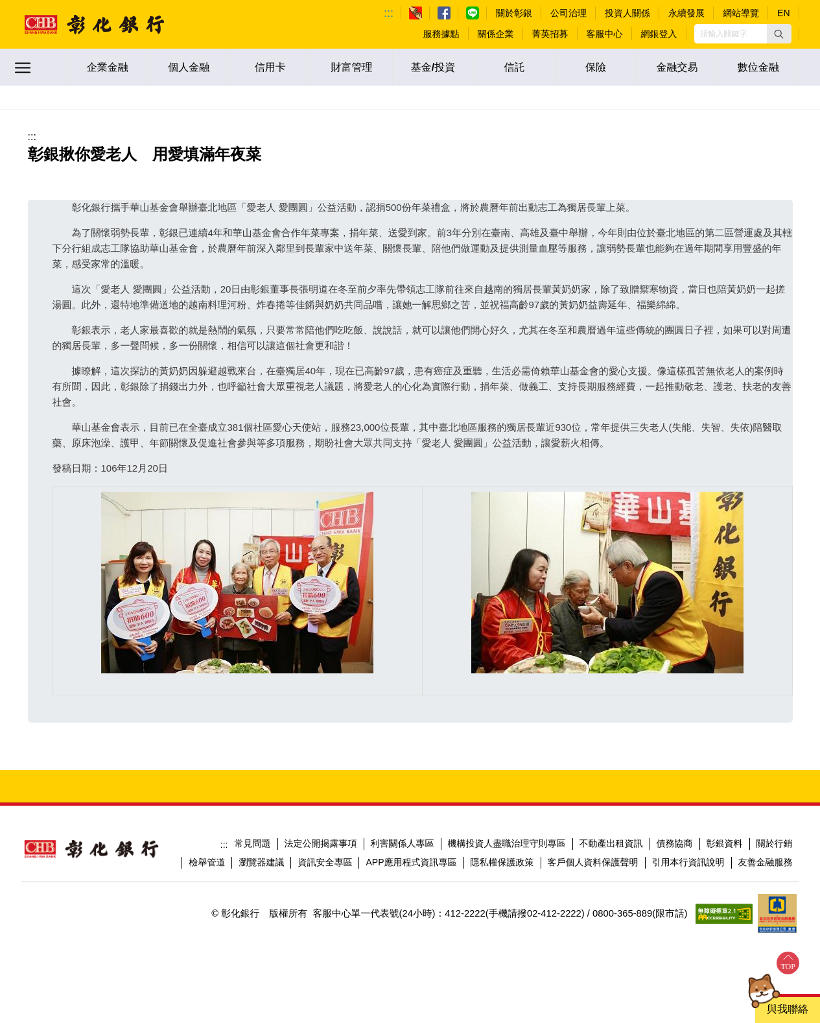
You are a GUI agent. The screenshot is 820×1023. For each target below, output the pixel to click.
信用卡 (270, 67)
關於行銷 (774, 843)
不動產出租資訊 (611, 843)
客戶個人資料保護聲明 (593, 862)
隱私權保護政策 (502, 862)
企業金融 (107, 67)
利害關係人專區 (402, 843)
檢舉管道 (207, 862)
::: (388, 13)
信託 (514, 67)
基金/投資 (433, 67)
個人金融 (188, 67)
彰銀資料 (725, 843)
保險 (595, 67)
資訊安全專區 (325, 862)
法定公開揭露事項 (321, 843)
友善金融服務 (765, 862)
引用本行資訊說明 (688, 862)
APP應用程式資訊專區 (411, 862)
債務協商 (675, 843)
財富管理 (351, 67)
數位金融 (758, 67)
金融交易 (677, 67)
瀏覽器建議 (261, 862)
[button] (779, 33)
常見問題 (253, 843)
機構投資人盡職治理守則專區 (507, 843)
